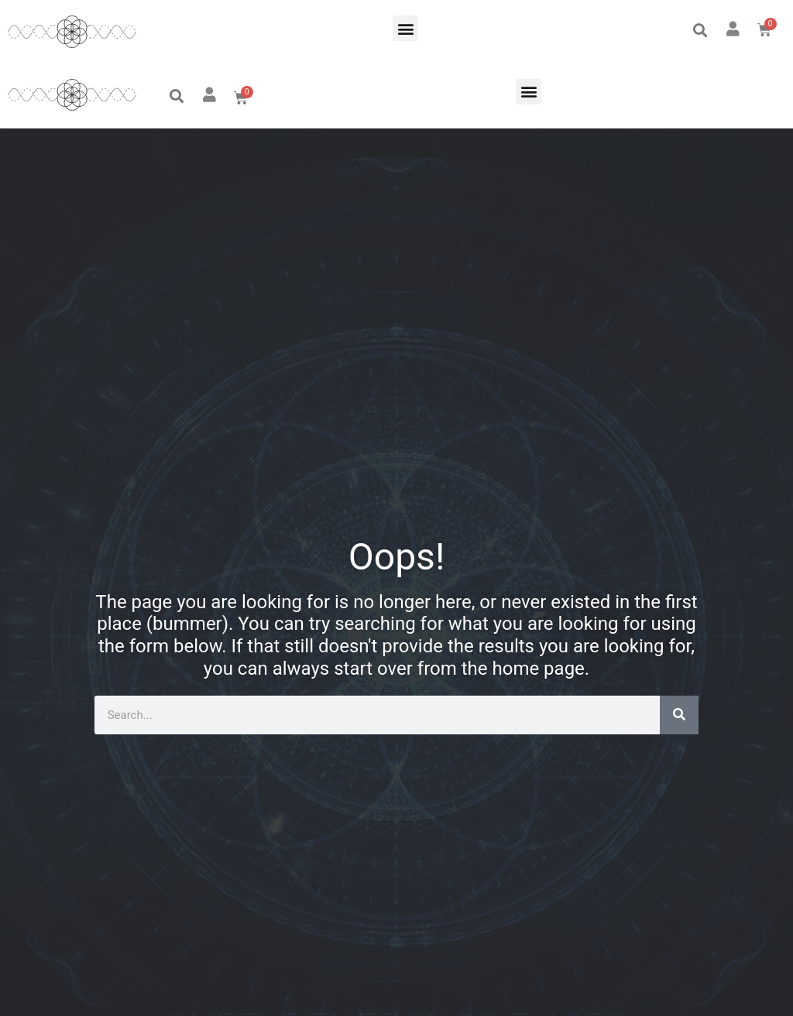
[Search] (679, 715)
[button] (405, 28)
